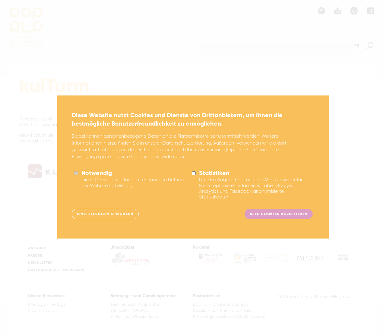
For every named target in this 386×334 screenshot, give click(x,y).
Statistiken (214, 174)
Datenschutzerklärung (186, 144)
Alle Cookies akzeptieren (279, 214)
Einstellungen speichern (105, 214)
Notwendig (96, 174)
